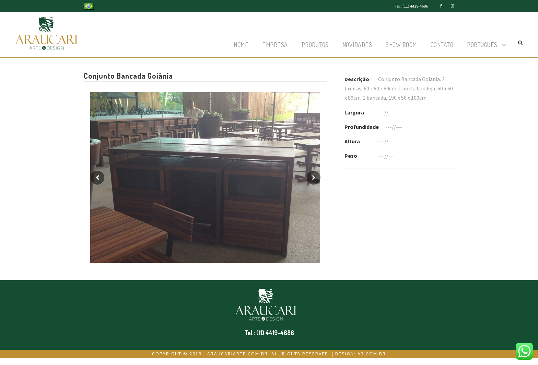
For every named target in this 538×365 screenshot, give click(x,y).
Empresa (275, 44)
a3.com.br (372, 354)
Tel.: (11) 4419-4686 (411, 6)
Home (241, 44)
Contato (442, 44)
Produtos (315, 44)
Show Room (401, 44)
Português (482, 44)
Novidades (357, 44)
